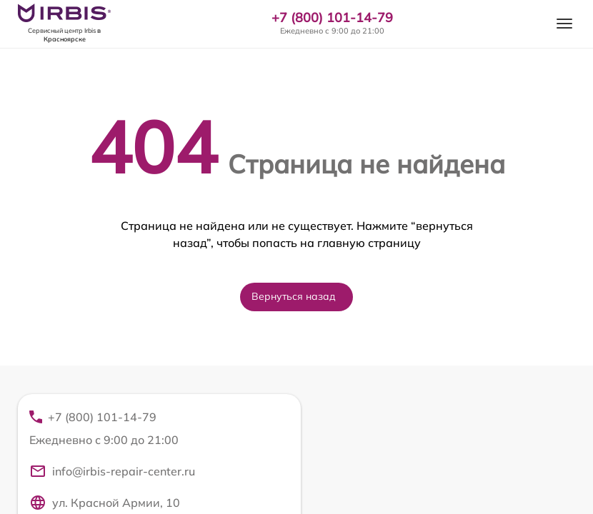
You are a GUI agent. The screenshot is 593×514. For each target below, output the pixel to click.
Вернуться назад (293, 296)
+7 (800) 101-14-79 (332, 18)
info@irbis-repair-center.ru (112, 471)
